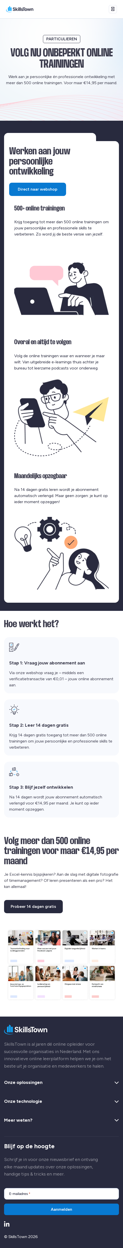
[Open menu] (113, 9)
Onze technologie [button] (61, 1101)
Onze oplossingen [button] (61, 1082)
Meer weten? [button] (61, 1120)
